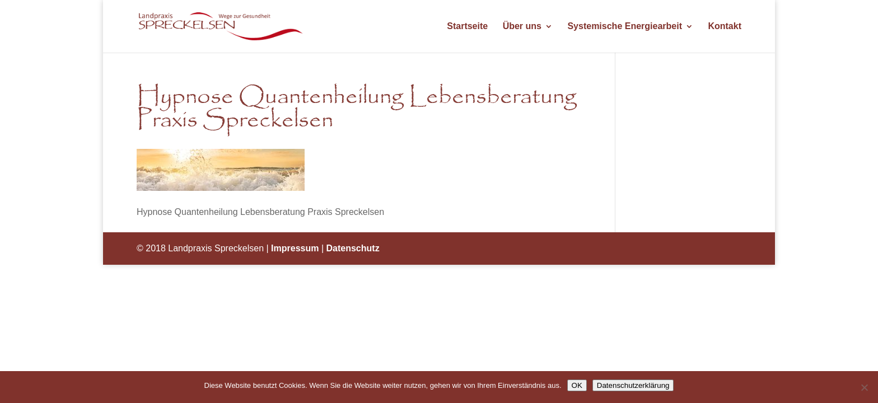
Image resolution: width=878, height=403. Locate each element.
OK (577, 385)
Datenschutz (353, 248)
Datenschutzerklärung (633, 385)
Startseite (467, 26)
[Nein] (864, 387)
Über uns (522, 26)
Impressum (295, 248)
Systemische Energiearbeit (624, 26)
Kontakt (724, 26)
